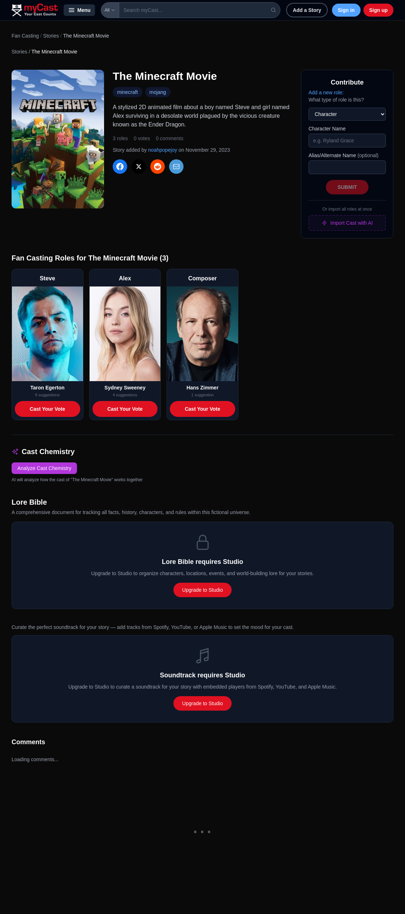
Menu (79, 10)
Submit (347, 187)
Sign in (346, 10)
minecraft (127, 92)
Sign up (378, 10)
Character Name (327, 129)
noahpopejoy (162, 150)
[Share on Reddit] (157, 166)
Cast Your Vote (47, 409)
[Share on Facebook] (120, 166)
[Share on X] (139, 166)
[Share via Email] (176, 166)
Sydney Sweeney (125, 388)
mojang (158, 92)
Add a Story (307, 10)
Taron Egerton (47, 388)
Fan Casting (25, 36)
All (110, 10)
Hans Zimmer (202, 388)
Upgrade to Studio (202, 590)
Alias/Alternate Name (344, 155)
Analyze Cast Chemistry (44, 468)
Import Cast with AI (347, 223)
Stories (51, 36)
